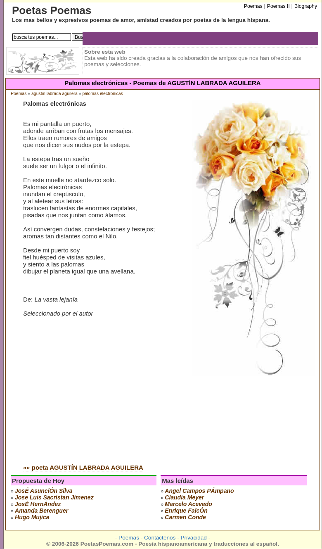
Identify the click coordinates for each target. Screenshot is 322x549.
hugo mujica (32, 517)
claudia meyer (184, 497)
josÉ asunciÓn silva (44, 490)
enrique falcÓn (186, 510)
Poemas (18, 93)
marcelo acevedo (188, 504)
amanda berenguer (41, 510)
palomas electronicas (102, 93)
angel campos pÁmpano (199, 490)
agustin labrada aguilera (54, 93)
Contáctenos (159, 538)
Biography (305, 6)
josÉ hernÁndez (38, 504)
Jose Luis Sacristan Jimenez (54, 497)
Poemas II (278, 6)
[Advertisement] (92, 395)
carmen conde (185, 517)
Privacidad (193, 538)
